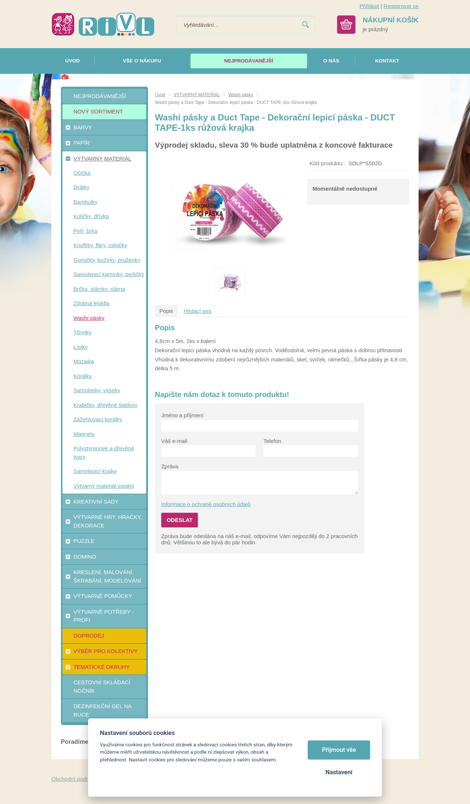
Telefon (272, 441)
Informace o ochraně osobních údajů (206, 504)
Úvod (160, 94)
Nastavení (338, 772)
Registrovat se (401, 6)
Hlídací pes (197, 311)
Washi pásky (240, 94)
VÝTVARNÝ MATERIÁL (197, 94)
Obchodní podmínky (76, 779)
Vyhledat (305, 25)
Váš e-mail (174, 441)
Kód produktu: (327, 163)
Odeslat (180, 520)
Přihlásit (369, 6)
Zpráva (169, 466)
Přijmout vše (339, 749)
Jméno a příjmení (182, 415)
